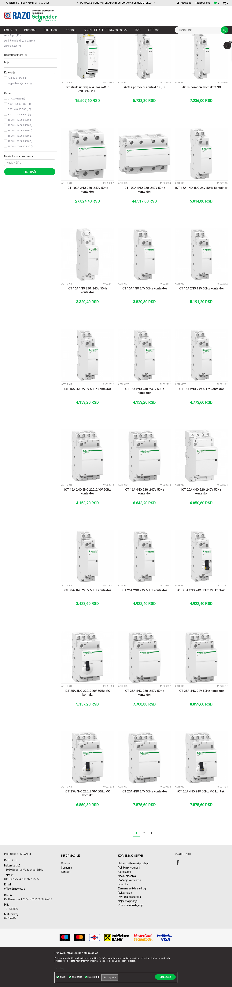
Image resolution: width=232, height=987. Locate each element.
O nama (66, 897)
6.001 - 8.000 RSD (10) (19, 143)
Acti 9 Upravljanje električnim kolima (135, 37)
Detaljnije (59, 968)
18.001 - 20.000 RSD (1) (20, 175)
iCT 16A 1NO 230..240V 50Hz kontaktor (87, 324)
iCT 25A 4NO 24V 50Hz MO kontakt (201, 825)
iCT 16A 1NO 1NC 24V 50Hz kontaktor (201, 222)
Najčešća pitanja (128, 935)
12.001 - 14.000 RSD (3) (20, 159)
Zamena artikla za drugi (132, 922)
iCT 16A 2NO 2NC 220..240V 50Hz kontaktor (87, 525)
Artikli (24, 37)
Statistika (77, 977)
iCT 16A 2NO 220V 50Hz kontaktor (87, 423)
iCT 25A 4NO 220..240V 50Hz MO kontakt (87, 827)
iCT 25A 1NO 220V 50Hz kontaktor (87, 624)
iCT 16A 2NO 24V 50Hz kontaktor (201, 423)
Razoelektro (10, 37)
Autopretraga (112, 44)
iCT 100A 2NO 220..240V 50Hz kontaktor (87, 224)
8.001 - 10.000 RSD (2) (19, 148)
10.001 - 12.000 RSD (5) (20, 154)
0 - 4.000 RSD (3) (16, 133)
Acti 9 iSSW (12, 80)
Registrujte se (202, 2)
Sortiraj (128, 44)
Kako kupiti (124, 905)
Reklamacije (125, 926)
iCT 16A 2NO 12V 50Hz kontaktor (201, 322)
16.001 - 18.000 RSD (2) (20, 170)
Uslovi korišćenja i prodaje (133, 897)
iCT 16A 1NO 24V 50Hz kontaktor (144, 322)
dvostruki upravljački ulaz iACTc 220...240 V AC (87, 123)
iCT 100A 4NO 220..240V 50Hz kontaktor (144, 224)
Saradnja (66, 901)
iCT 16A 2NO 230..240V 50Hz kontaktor (144, 425)
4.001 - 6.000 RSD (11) (19, 138)
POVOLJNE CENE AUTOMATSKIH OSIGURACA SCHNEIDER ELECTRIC (118, 2)
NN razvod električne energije (45, 37)
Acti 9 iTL (11, 64)
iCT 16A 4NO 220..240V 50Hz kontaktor (144, 525)
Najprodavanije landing (20, 117)
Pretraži (30, 205)
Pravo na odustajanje (130, 939)
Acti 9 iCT (12, 58)
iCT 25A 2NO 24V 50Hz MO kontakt (201, 624)
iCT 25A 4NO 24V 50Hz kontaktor (144, 825)
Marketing (93, 977)
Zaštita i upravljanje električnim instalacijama (88, 37)
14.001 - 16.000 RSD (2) (20, 164)
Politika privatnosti (129, 901)
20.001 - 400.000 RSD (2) (21, 180)
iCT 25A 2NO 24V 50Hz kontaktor (144, 624)
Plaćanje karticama (129, 914)
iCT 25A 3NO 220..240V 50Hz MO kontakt (87, 727)
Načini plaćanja (127, 910)
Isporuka (123, 918)
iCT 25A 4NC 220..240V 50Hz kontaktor (144, 727)
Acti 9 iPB (12, 69)
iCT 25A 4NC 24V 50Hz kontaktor (201, 725)
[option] (116, 3)
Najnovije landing (17, 112)
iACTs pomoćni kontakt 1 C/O (144, 121)
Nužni (63, 977)
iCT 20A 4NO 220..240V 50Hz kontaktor (201, 525)
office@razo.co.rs (14, 922)
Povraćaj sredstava (129, 931)
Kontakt (65, 905)
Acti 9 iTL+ (11, 53)
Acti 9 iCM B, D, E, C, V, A (19, 74)
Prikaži (188, 44)
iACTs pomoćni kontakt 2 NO (201, 121)
